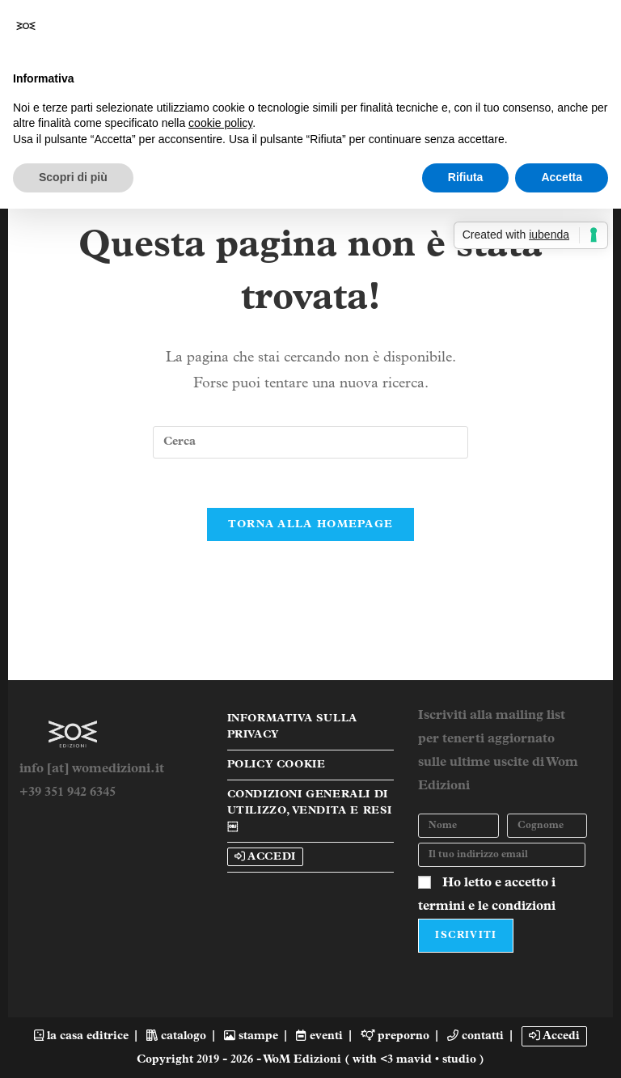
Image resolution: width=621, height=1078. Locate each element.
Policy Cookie (276, 764)
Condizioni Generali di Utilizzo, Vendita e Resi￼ (309, 810)
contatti (475, 1036)
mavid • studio (437, 1060)
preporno (395, 1036)
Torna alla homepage (311, 524)
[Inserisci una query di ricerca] (310, 442)
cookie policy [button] (220, 122)
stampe (251, 1036)
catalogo (176, 1036)
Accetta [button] (561, 177)
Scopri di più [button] (73, 177)
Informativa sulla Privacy (292, 726)
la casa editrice (81, 1036)
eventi (319, 1036)
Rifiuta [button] (466, 177)
